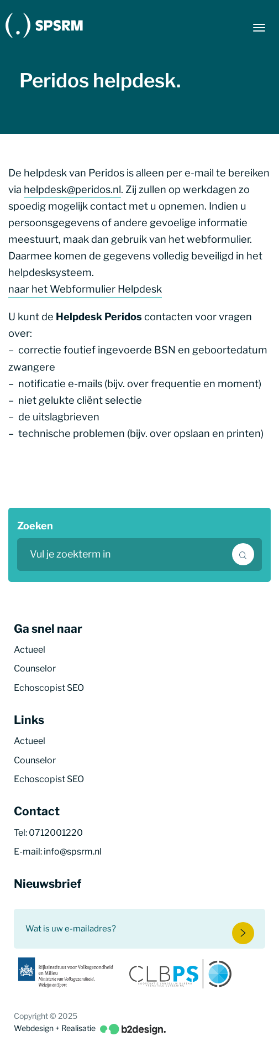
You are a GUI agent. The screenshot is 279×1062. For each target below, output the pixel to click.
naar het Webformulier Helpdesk (85, 289)
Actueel (29, 649)
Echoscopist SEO (49, 688)
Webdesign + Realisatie (90, 1028)
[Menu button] (259, 27)
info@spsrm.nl (73, 851)
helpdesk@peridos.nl (72, 189)
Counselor (35, 668)
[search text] (139, 554)
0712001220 (56, 832)
